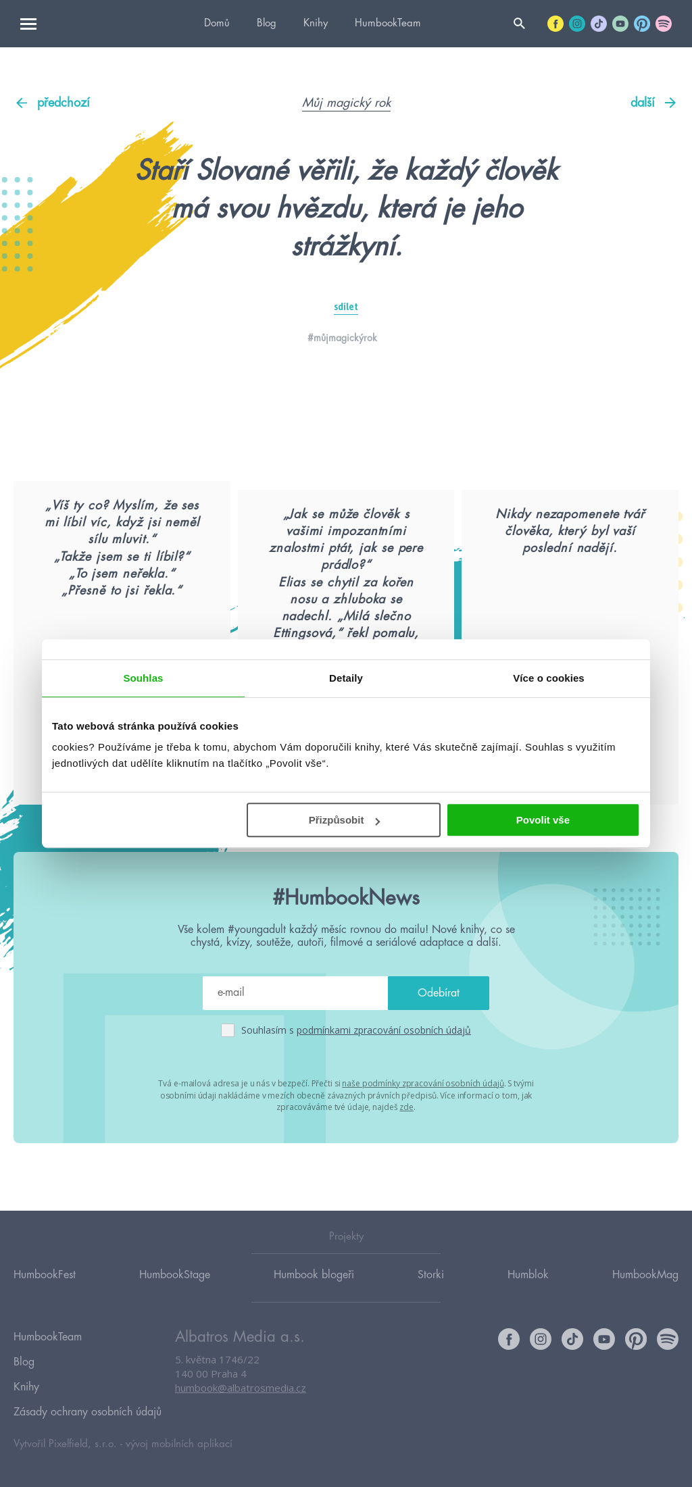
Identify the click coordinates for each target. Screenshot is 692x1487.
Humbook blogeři (314, 1295)
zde (406, 1172)
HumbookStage (174, 1295)
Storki (431, 1295)
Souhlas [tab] (143, 678)
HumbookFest (45, 1295)
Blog (266, 23)
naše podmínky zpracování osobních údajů (422, 1149)
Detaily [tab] (346, 678)
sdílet (346, 306)
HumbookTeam (388, 23)
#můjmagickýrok (342, 338)
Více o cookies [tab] (549, 678)
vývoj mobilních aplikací (179, 1444)
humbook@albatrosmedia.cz (240, 1409)
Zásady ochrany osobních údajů (88, 1414)
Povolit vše (543, 820)
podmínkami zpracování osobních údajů (384, 1096)
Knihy (315, 23)
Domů (217, 23)
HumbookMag (645, 1295)
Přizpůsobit (344, 820)
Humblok (528, 1295)
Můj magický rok (346, 103)
